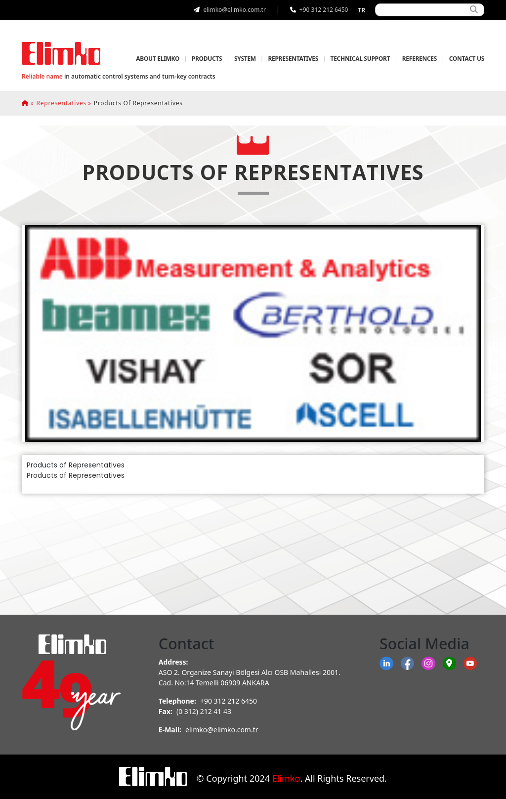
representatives (61, 103)
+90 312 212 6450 (228, 701)
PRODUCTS (207, 58)
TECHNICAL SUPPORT (360, 58)
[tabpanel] (253, 470)
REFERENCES (419, 58)
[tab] (253, 333)
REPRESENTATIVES (293, 58)
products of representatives (138, 103)
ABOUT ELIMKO (157, 58)
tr (361, 10)
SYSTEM (245, 58)
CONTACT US (466, 58)
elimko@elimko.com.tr (221, 729)
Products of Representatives (76, 475)
